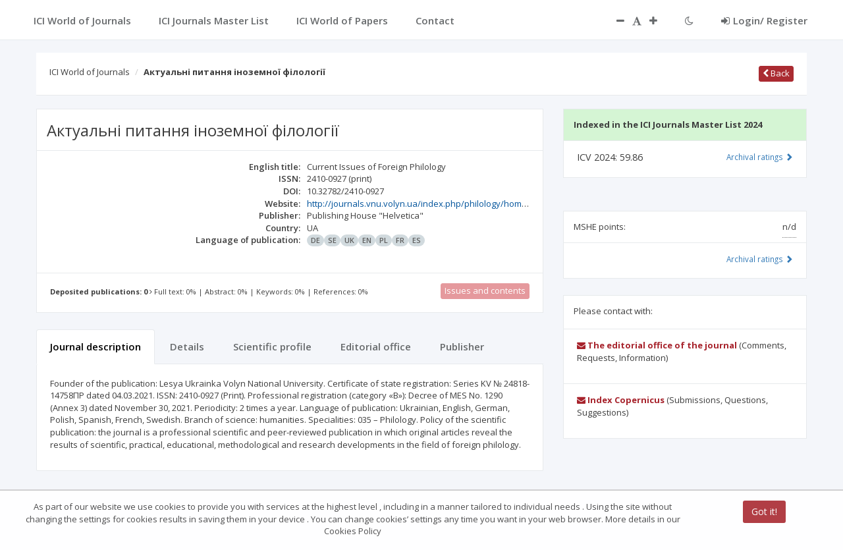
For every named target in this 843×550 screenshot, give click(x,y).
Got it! (764, 511)
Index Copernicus (621, 400)
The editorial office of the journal (657, 345)
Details (187, 346)
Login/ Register (764, 20)
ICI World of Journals (89, 72)
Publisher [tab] (462, 346)
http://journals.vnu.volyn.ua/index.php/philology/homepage (427, 203)
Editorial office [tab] (375, 346)
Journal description (95, 346)
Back (776, 73)
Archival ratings (759, 156)
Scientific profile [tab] (272, 346)
